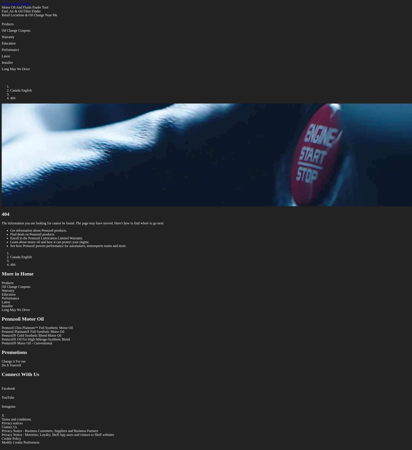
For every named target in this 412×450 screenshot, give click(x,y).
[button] (206, 25)
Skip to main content (16, 3)
